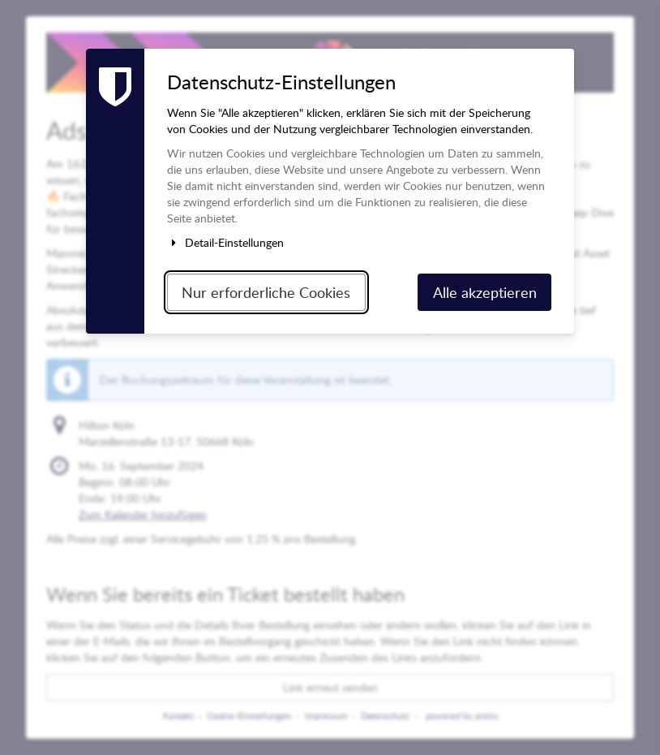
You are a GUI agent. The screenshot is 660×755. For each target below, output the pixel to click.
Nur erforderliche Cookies (266, 292)
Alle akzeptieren (485, 292)
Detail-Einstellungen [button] (225, 242)
